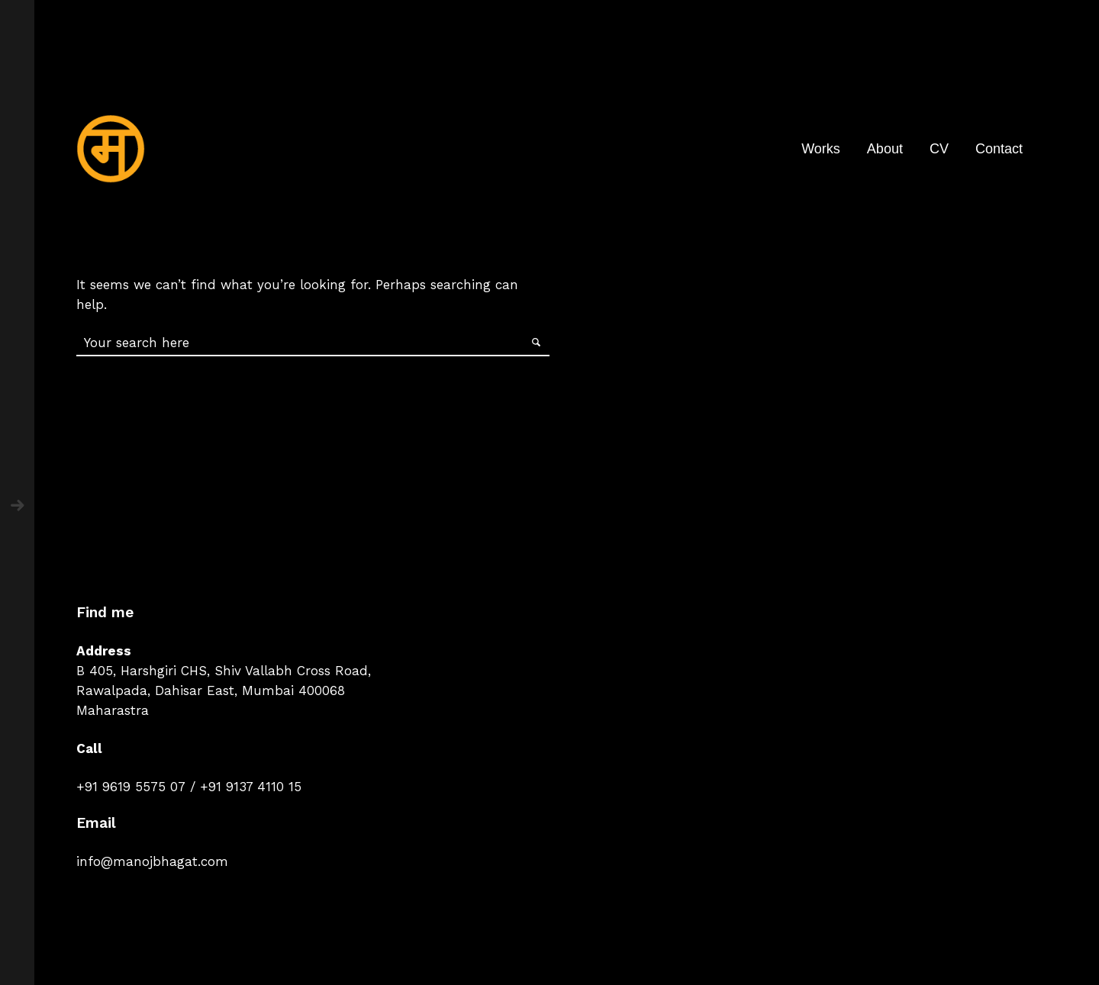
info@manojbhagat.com (152, 861)
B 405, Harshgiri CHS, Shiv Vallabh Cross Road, (223, 670)
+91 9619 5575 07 (130, 786)
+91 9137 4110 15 (250, 786)
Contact (999, 148)
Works (820, 148)
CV (939, 148)
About (885, 148)
